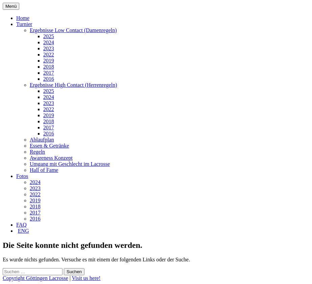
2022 (48, 54)
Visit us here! (86, 278)
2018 (48, 67)
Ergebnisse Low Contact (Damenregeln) (73, 30)
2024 (48, 42)
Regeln (37, 152)
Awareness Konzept (51, 158)
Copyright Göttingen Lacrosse (35, 278)
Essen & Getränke (49, 146)
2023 (48, 48)
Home (22, 18)
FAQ (21, 225)
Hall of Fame (44, 170)
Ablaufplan (42, 140)
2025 (48, 36)
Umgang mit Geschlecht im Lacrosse (70, 164)
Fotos (22, 176)
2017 (48, 73)
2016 (48, 79)
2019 (48, 60)
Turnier (24, 24)
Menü (11, 6)
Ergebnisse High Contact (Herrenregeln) (73, 85)
